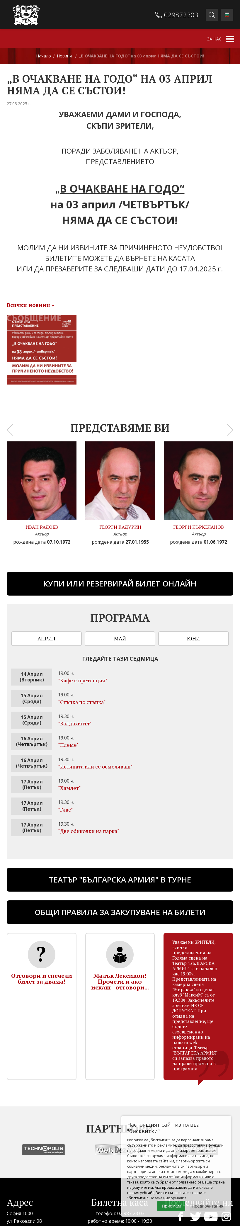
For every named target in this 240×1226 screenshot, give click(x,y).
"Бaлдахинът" (75, 723)
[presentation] (10, 430)
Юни (193, 638)
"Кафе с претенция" (82, 680)
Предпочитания (207, 1206)
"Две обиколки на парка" (88, 830)
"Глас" (65, 809)
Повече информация (168, 1198)
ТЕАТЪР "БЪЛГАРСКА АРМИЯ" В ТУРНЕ (120, 879)
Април (46, 638)
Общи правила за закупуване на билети (120, 912)
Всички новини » (30, 304)
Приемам (171, 1206)
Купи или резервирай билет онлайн (119, 583)
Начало (43, 56)
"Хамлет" (69, 787)
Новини (64, 56)
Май (120, 638)
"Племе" (68, 744)
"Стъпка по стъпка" (82, 701)
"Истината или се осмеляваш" (95, 766)
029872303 (181, 14)
